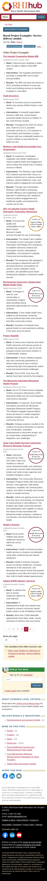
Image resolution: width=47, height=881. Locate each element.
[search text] (24, 17)
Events (10, 731)
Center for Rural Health (32, 842)
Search (41, 17)
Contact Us (33, 820)
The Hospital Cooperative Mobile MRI (20, 56)
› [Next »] (34, 629)
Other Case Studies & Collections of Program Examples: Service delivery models (24, 653)
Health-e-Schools (11, 525)
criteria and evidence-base (28, 703)
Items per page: (10, 638)
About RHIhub (22, 820)
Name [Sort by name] (19, 42)
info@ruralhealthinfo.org (17, 816)
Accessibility (7, 825)
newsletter (27, 675)
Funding (10, 735)
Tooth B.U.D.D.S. (11, 96)
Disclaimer (17, 825)
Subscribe (37, 685)
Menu (5, 17)
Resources (11, 743)
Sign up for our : (21, 675)
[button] (5, 776)
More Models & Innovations (16, 29)
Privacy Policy (28, 825)
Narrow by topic (29, 46)
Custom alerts (10, 691)
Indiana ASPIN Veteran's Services (19, 581)
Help (40, 47)
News (9, 739)
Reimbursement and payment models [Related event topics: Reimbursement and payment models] (23, 720)
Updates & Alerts (8, 820)
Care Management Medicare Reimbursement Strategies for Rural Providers (23, 757)
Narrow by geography (14, 46)
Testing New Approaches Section (21, 764)
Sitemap (39, 825)
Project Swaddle (11, 336)
